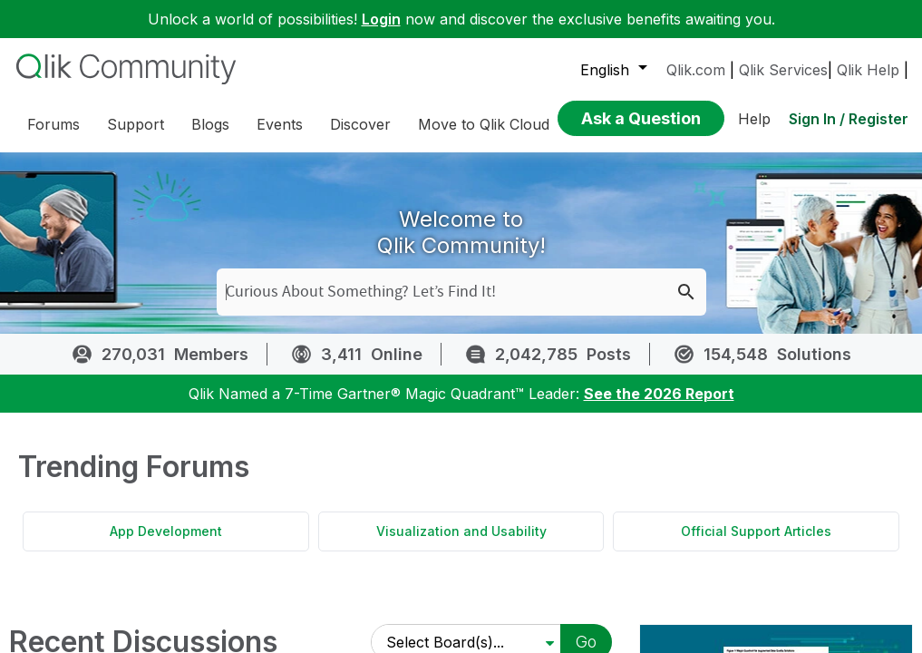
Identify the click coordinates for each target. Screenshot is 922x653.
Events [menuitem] (280, 124)
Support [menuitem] (135, 124)
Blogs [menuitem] (210, 124)
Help (754, 119)
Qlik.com (695, 70)
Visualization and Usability (461, 531)
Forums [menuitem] (53, 124)
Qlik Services (783, 70)
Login (381, 19)
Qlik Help (868, 70)
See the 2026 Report (659, 394)
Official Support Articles (756, 531)
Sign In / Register (848, 119)
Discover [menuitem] (360, 124)
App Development (166, 531)
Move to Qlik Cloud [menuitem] (483, 124)
